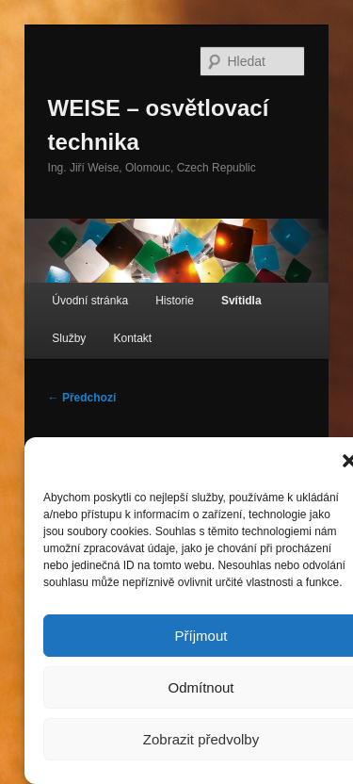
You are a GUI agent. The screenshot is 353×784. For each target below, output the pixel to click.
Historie (174, 300)
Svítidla (241, 300)
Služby (69, 338)
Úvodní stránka (90, 300)
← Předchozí (82, 397)
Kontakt (132, 338)
